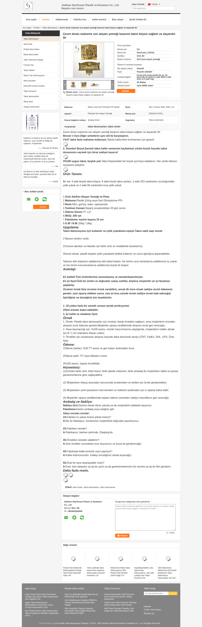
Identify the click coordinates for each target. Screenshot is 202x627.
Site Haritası (156, 610)
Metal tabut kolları (31, 54)
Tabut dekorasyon (49, 28)
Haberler (147, 606)
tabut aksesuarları (91, 487)
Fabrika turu (80, 19)
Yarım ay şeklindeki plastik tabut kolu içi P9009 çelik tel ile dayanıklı (81, 595)
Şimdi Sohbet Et (137, 19)
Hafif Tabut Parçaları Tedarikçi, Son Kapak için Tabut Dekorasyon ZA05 (119, 609)
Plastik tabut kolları (32, 49)
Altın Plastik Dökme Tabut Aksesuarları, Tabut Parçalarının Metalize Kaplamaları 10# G (42, 613)
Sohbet (127, 91)
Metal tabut (28, 102)
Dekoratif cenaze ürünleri (34, 86)
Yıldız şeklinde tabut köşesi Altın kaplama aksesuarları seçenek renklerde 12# (96, 572)
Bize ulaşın (118, 19)
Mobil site (149, 613)
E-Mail (146, 610)
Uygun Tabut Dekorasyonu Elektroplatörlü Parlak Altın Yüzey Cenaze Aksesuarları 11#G (39, 604)
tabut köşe (28, 44)
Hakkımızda (62, 19)
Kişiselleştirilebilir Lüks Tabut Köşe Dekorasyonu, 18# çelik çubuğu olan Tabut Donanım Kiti (144, 573)
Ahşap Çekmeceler (32, 107)
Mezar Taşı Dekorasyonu (34, 75)
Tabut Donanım (30, 91)
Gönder (173, 593)
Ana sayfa (31, 19)
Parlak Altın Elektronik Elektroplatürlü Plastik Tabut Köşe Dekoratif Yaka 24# (72, 572)
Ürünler (46, 19)
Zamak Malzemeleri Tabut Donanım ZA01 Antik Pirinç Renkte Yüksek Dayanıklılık (119, 596)
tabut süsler (78, 487)
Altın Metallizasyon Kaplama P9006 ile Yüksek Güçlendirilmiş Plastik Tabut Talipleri (81, 602)
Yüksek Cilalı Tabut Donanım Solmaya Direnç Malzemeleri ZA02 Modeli (120, 603)
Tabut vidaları (29, 70)
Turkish (155, 4)
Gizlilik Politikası (46, 623)
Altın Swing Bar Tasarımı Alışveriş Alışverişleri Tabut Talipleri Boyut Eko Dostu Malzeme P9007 (80, 610)
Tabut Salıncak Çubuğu (33, 60)
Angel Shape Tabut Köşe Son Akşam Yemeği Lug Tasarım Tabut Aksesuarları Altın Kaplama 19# (41, 596)
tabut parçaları (30, 81)
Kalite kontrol (99, 19)
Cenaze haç (29, 65)
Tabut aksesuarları (31, 96)
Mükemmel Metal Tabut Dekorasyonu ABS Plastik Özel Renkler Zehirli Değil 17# (120, 572)
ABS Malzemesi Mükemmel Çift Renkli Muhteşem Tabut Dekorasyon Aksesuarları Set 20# (167, 573)
